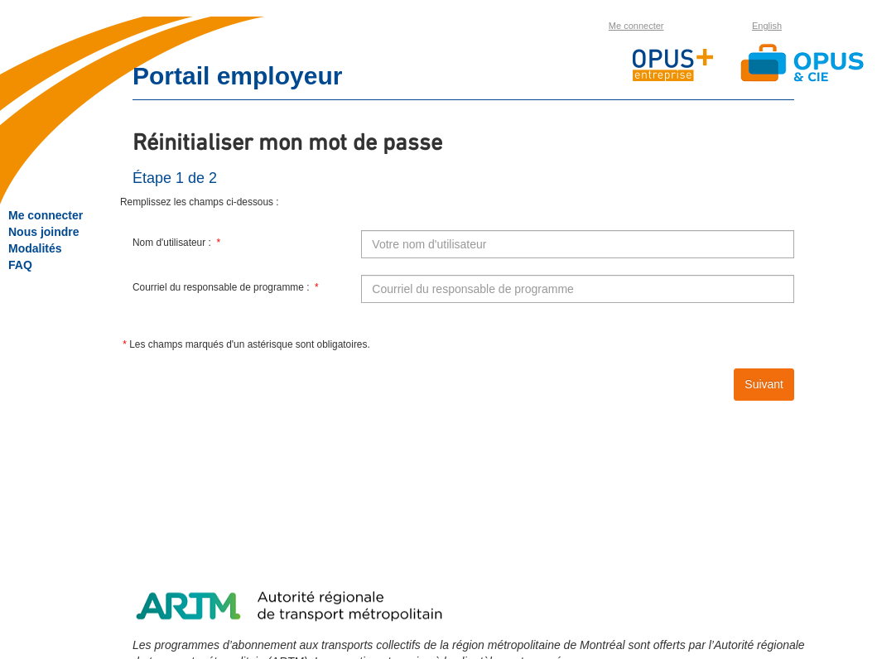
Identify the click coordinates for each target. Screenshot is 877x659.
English (767, 26)
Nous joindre (44, 231)
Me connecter (636, 26)
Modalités (35, 248)
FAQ (20, 265)
